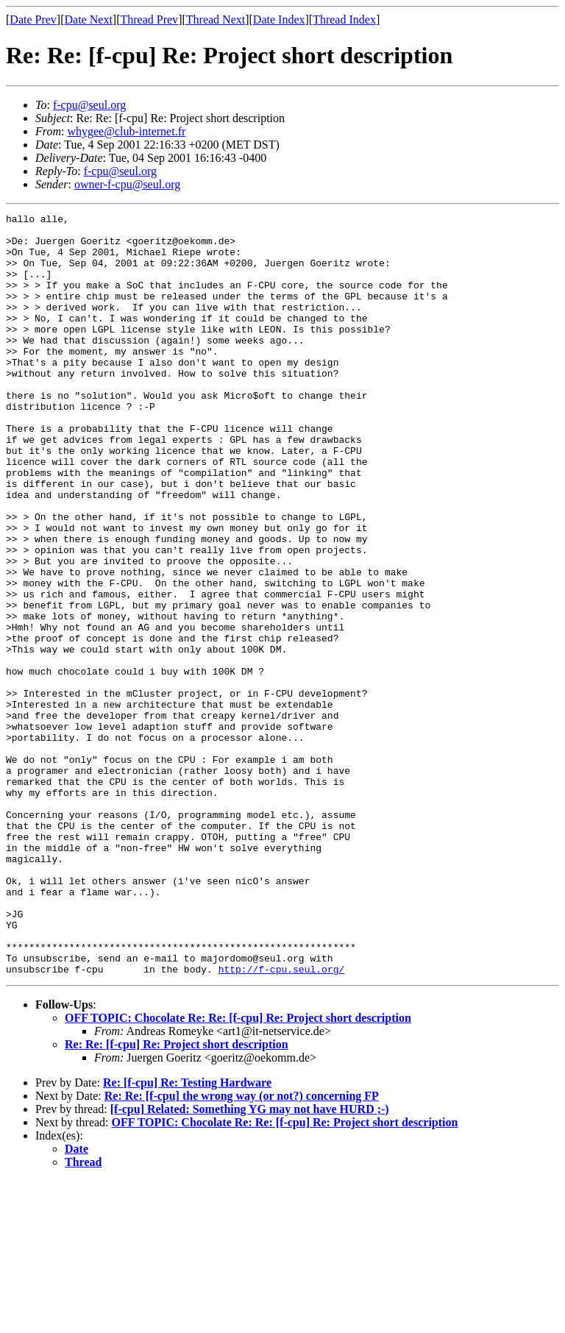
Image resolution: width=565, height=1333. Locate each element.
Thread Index (344, 19)
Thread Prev (149, 19)
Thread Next (215, 19)
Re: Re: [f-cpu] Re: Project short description (176, 1196)
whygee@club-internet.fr (126, 131)
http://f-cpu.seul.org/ (281, 1121)
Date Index (279, 19)
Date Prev (33, 19)
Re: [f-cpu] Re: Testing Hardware (187, 1235)
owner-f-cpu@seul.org (127, 184)
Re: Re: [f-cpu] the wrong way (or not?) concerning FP (241, 1248)
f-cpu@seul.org (89, 105)
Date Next (89, 19)
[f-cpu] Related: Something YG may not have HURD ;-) (249, 1261)
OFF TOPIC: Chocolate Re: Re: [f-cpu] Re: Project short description (238, 1170)
